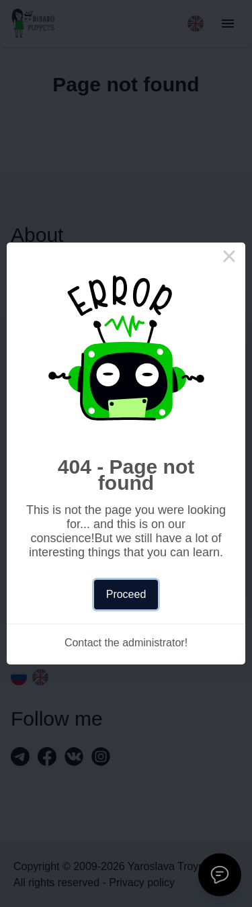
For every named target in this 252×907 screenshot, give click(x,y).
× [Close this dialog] (229, 259)
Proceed (126, 594)
